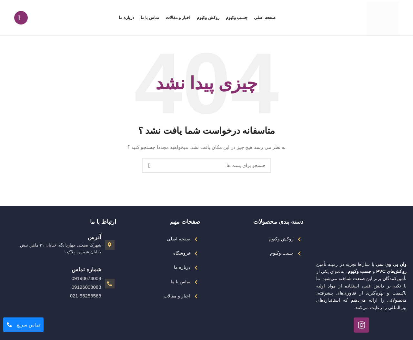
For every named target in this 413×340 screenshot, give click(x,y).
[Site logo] (383, 17)
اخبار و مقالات (177, 295)
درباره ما (182, 267)
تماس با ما (180, 281)
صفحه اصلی (178, 238)
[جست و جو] (21, 17)
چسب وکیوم (282, 253)
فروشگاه (181, 253)
